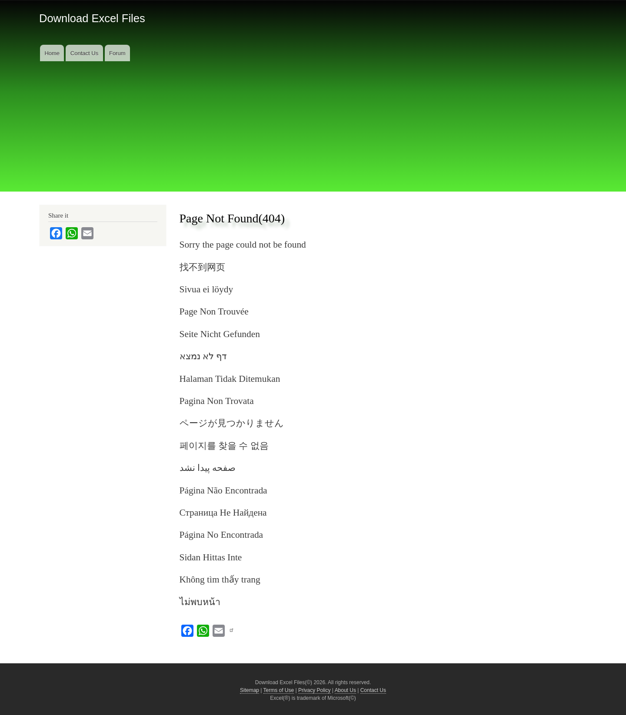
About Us (345, 690)
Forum (117, 53)
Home (52, 53)
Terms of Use (278, 690)
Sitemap (249, 690)
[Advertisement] (313, 126)
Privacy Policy (314, 690)
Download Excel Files (92, 18)
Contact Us (84, 53)
